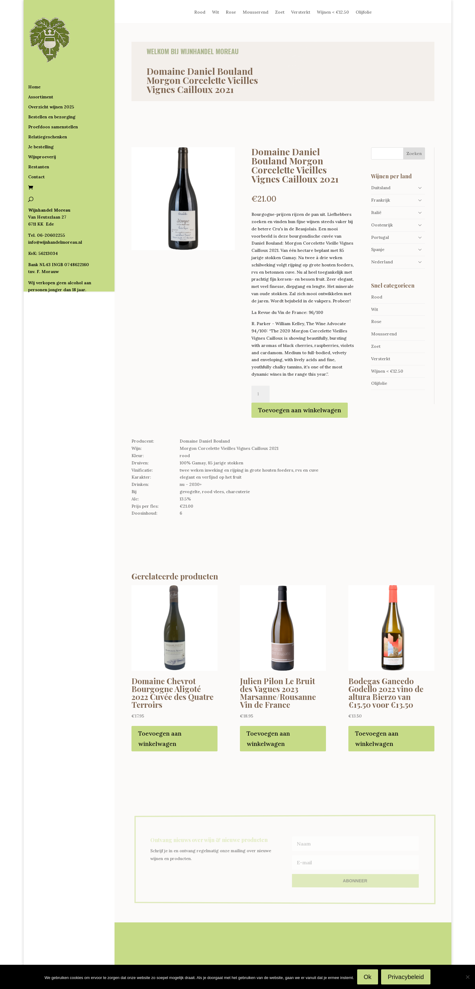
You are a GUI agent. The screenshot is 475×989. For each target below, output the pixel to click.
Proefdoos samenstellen (53, 102)
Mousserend (255, 12)
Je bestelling (41, 122)
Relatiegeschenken (47, 112)
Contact (36, 152)
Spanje (377, 249)
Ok (368, 977)
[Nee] (467, 977)
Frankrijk (380, 200)
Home (34, 62)
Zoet (279, 12)
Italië (376, 212)
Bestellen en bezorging (51, 92)
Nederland (382, 262)
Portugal (380, 237)
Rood (199, 12)
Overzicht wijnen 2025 (51, 82)
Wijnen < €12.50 (333, 12)
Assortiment (40, 72)
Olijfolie (364, 12)
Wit (215, 12)
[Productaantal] (260, 394)
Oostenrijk (382, 225)
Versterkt (300, 12)
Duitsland (380, 187)
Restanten (38, 142)
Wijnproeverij (42, 132)
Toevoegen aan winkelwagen (299, 410)
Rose (231, 12)
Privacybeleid (406, 977)
